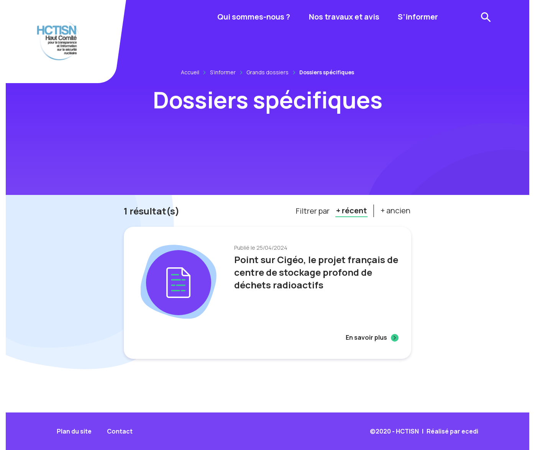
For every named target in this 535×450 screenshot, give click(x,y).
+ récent (351, 210)
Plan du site (74, 431)
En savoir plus (366, 337)
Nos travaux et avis (344, 16)
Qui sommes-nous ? (253, 16)
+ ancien (395, 210)
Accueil (190, 72)
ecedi (469, 431)
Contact (120, 431)
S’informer (418, 16)
